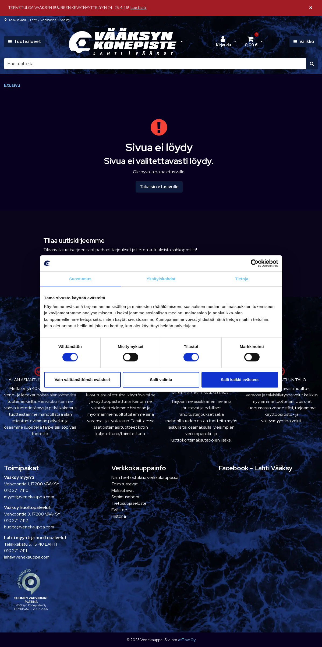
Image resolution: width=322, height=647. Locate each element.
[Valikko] (303, 41)
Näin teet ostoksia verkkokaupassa (144, 477)
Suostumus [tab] (80, 278)
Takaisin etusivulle (159, 187)
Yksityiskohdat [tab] (161, 278)
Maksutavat (122, 490)
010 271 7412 (16, 520)
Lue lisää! (138, 7)
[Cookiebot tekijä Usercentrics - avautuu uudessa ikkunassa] (254, 263)
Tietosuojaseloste (129, 503)
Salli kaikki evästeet (240, 379)
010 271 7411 (15, 550)
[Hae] (155, 63)
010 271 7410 (16, 490)
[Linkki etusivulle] (122, 42)
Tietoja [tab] (241, 278)
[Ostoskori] (251, 41)
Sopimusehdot (125, 497)
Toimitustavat (124, 484)
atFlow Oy (187, 639)
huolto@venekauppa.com (29, 527)
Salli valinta (161, 379)
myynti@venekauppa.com (29, 497)
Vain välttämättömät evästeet (82, 379)
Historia (118, 516)
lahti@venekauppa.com (26, 557)
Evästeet (120, 510)
